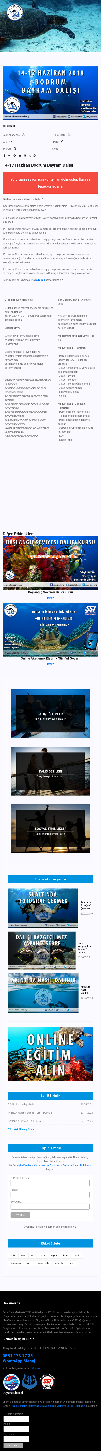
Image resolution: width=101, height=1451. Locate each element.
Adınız (14, 1189)
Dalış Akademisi (11, 135)
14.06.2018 (59, 135)
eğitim (54, 1255)
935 (5, 141)
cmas (42, 1255)
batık (65, 1255)
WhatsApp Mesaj (19, 1361)
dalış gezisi (9, 125)
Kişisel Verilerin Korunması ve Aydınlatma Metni (43, 1165)
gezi (72, 1263)
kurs (23, 1255)
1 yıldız (77, 1255)
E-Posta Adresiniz (20, 1178)
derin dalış (16, 1263)
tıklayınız (37, 1368)
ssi (32, 1255)
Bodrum (7, 148)
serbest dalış (43, 1263)
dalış (13, 1255)
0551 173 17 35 (18, 1355)
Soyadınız (16, 1201)
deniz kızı (59, 1263)
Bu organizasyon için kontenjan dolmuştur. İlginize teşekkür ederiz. (50, 183)
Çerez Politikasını (82, 1165)
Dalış (55, 141)
